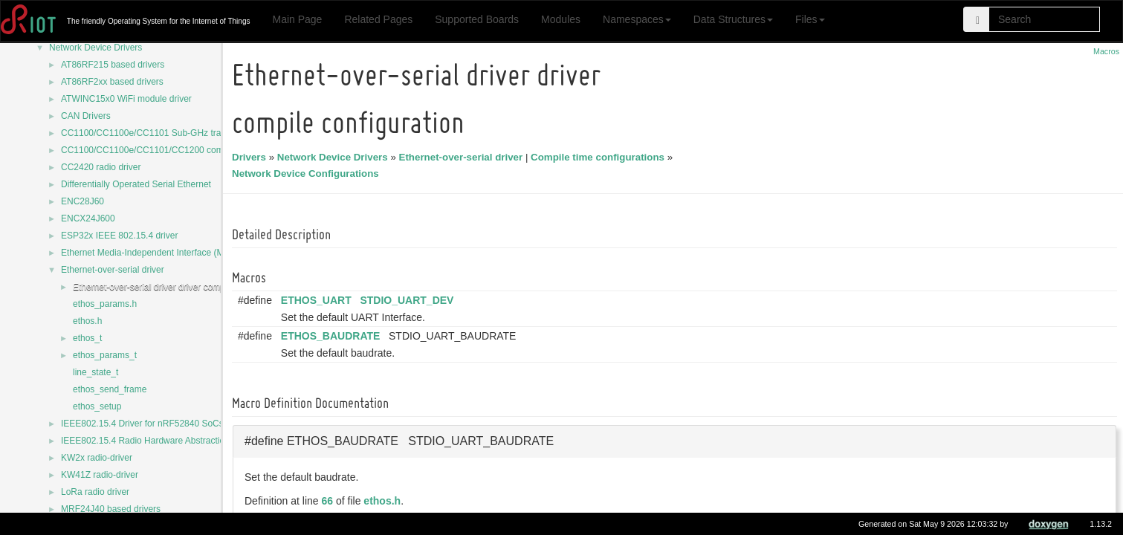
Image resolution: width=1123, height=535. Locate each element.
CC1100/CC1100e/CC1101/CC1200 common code (162, 150)
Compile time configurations (600, 157)
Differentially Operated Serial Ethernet (136, 184)
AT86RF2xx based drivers (112, 82)
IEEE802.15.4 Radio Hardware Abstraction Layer (157, 440)
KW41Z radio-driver (99, 475)
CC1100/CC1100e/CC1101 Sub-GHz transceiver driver (170, 133)
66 (330, 501)
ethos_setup (97, 406)
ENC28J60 (82, 201)
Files (810, 19)
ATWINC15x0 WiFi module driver (126, 99)
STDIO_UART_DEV (409, 300)
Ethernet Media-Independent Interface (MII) (146, 252)
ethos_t (87, 338)
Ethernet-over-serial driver (112, 270)
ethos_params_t (105, 355)
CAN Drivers (86, 116)
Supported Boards (477, 19)
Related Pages (378, 19)
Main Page (297, 19)
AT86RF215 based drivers (112, 64)
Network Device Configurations (307, 173)
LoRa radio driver (95, 492)
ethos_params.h (105, 304)
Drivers (251, 157)
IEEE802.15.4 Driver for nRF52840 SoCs (142, 423)
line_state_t (95, 372)
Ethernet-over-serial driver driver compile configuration (180, 287)
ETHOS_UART (318, 300)
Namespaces (637, 19)
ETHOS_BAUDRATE (333, 336)
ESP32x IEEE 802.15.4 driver (119, 235)
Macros (1106, 51)
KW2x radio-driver (96, 458)
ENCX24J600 (88, 218)
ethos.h (87, 321)
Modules (560, 19)
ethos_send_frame (109, 389)
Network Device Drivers (95, 47)
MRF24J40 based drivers (111, 509)
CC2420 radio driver (100, 167)
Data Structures (733, 19)
